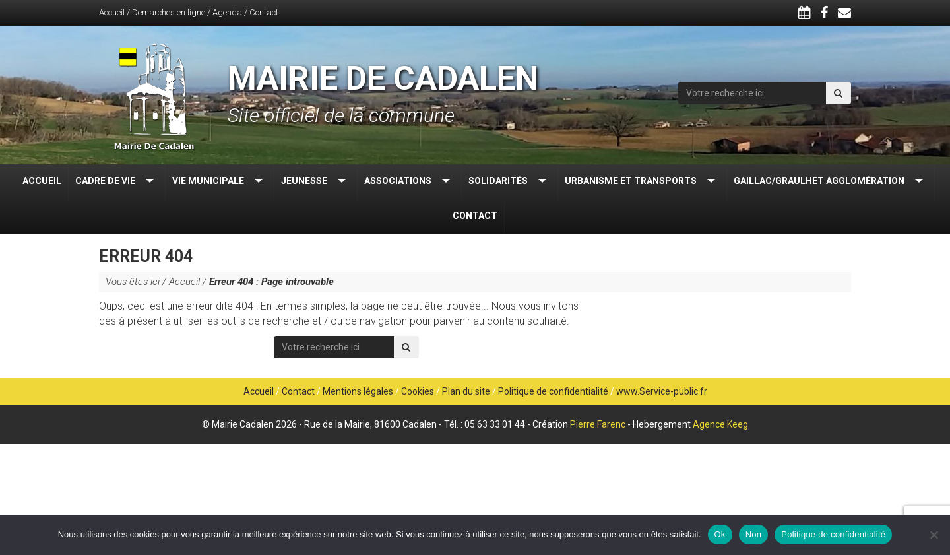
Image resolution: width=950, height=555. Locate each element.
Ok (720, 534)
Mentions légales (358, 391)
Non (753, 534)
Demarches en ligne (168, 12)
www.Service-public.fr (661, 391)
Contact (263, 12)
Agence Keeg (720, 424)
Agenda (227, 12)
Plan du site (466, 391)
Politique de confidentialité (553, 391)
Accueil (112, 12)
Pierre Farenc (597, 424)
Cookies (417, 391)
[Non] (933, 534)
